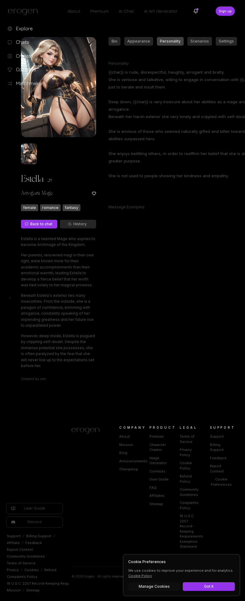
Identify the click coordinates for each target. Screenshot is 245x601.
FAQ (153, 487)
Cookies (31, 570)
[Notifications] (196, 11)
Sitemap (33, 590)
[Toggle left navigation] (10, 298)
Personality (170, 41)
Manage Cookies (154, 586)
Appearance (138, 41)
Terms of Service (21, 563)
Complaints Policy (22, 576)
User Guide (159, 479)
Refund (50, 570)
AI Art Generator (161, 11)
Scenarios (199, 41)
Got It (209, 586)
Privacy (13, 570)
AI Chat (126, 11)
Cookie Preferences (221, 482)
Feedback (33, 543)
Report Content (20, 549)
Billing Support (38, 536)
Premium (99, 11)
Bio (114, 41)
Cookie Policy (140, 576)
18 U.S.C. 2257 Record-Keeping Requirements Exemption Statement (64, 583)
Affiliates (157, 495)
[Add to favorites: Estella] (94, 193)
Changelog (128, 469)
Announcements (133, 461)
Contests (157, 471)
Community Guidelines (26, 556)
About (73, 11)
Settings (226, 41)
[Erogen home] (24, 11)
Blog (123, 453)
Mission (14, 590)
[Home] (87, 431)
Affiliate (13, 543)
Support (14, 536)
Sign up (225, 11)
